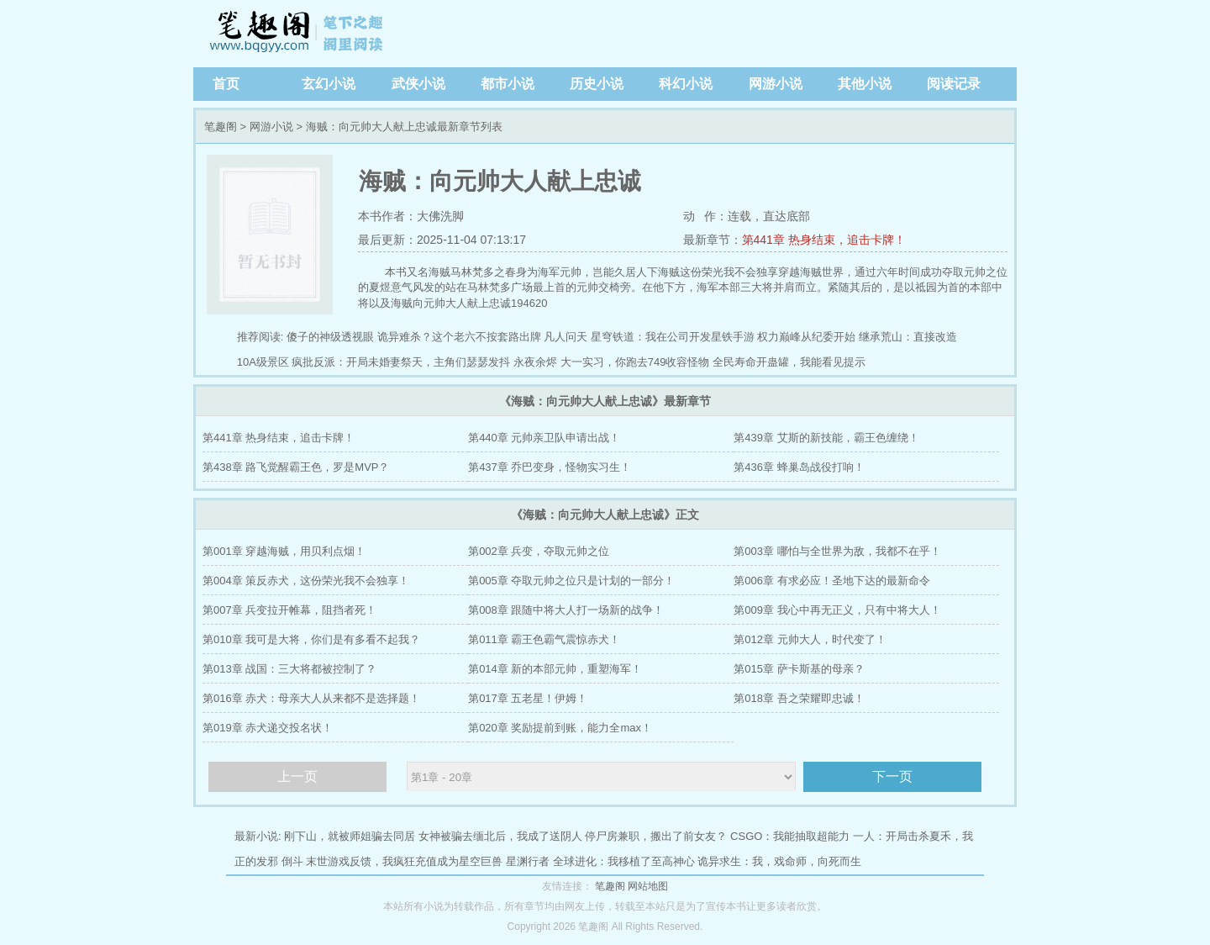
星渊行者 (528, 861)
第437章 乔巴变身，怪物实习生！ (549, 467)
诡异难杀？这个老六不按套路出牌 (459, 336)
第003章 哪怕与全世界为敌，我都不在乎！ (837, 551)
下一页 (892, 776)
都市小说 (507, 84)
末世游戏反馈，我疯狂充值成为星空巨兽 (404, 861)
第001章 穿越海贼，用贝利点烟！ (284, 551)
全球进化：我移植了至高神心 (624, 861)
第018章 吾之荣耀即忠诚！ (799, 698)
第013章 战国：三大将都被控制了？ (289, 669)
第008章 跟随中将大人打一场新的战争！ (566, 610)
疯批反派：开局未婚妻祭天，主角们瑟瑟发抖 (401, 362)
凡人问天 (565, 336)
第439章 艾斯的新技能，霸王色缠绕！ (826, 437)
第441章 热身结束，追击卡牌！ (824, 239)
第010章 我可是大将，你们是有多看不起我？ (311, 639)
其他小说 (865, 84)
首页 (226, 84)
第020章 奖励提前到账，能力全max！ (560, 727)
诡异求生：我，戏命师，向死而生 (779, 861)
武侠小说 (418, 84)
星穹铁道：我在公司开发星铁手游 (673, 336)
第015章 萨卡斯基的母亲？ (799, 669)
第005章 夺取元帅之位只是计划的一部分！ (571, 580)
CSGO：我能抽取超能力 (790, 836)
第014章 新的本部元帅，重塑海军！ (555, 669)
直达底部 (786, 216)
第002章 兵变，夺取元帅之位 (538, 551)
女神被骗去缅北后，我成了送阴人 (500, 836)
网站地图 (648, 886)
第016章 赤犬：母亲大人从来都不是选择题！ (311, 698)
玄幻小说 (328, 84)
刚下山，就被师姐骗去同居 (349, 836)
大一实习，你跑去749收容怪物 (635, 362)
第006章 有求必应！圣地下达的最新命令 (831, 580)
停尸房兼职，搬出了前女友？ (656, 836)
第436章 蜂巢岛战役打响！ (799, 467)
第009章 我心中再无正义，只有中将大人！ (837, 610)
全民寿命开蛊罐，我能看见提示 (789, 362)
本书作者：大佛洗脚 (411, 216)
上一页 (297, 776)
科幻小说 (686, 84)
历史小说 (596, 84)
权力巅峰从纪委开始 (806, 336)
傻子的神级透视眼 (330, 336)
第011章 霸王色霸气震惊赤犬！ (544, 639)
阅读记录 (954, 84)
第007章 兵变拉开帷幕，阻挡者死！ (289, 610)
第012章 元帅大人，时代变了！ (810, 639)
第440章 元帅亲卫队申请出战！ (544, 437)
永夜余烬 (535, 362)
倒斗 (292, 861)
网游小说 (775, 84)
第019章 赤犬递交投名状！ (268, 727)
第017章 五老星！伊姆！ (527, 698)
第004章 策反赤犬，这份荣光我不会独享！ (306, 580)
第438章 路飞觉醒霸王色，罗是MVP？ (296, 467)
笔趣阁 (298, 33)
